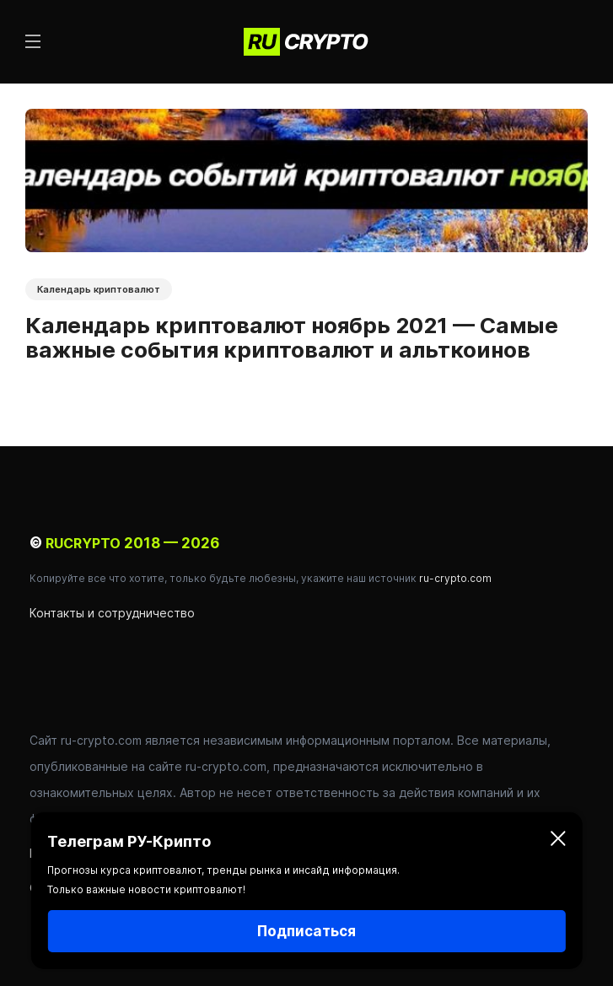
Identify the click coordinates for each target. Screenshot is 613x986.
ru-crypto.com (455, 578)
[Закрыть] (558, 842)
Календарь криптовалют (98, 289)
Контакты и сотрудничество (112, 613)
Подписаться (306, 931)
